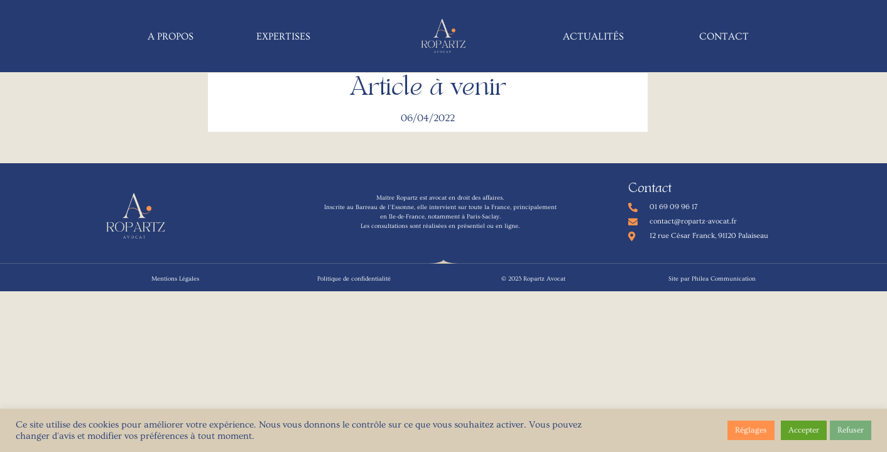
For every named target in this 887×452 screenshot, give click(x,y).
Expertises (283, 36)
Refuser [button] (850, 430)
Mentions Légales (175, 278)
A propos (170, 36)
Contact (724, 36)
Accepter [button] (803, 430)
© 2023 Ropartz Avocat (533, 278)
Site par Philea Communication (712, 278)
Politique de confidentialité (354, 278)
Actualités (593, 36)
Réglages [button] (751, 430)
